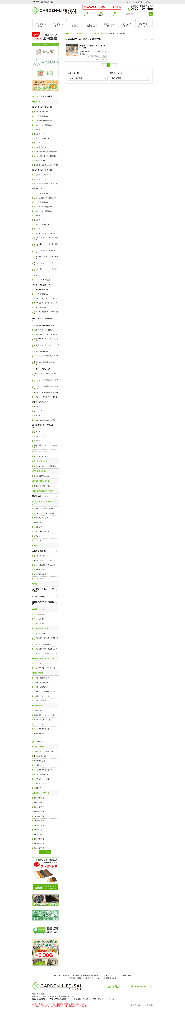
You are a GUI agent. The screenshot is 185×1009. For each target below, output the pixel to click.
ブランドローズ (39, 556)
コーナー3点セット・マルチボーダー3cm (46, 257)
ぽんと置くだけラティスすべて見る (46, 184)
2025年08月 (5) (39, 844)
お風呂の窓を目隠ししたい (43, 720)
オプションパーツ (40, 161)
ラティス (37, 415)
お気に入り (101, 14)
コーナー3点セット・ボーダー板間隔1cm (46, 238)
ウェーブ (37, 143)
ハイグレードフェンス (41, 369)
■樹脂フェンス (38, 102)
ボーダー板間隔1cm (41, 112)
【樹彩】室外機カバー (41, 682)
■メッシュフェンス (40, 461)
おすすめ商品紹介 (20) (41, 774)
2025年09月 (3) (39, 839)
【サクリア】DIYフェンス (43, 633)
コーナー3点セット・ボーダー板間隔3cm (46, 245)
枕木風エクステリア (41, 518)
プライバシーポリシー (94, 978)
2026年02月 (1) (39, 816)
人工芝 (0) (37, 788)
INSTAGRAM (141, 986)
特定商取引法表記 (75, 978)
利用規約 (76, 975)
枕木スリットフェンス (41, 452)
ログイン (130, 2)
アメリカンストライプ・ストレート (46, 298)
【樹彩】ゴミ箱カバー (41, 687)
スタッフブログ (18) (41, 783)
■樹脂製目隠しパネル (40, 481)
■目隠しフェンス (39, 609)
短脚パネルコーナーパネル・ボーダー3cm (46, 346)
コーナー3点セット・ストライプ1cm (45, 270)
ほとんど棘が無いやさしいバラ (44, 565)
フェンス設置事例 (124, 975)
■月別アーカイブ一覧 (40, 793)
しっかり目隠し (39, 614)
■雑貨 (34, 584)
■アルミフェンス (39, 471)
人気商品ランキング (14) (42, 779)
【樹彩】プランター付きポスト (44, 691)
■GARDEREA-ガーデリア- (43, 658)
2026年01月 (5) (39, 821)
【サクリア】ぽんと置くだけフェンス (46, 639)
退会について (111, 978)
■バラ (34, 546)
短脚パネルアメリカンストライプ (45, 334)
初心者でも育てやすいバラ (43, 560)
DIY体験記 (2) (38, 765)
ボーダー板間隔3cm (41, 116)
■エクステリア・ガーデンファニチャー (45, 503)
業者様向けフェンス (40, 496)
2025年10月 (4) (39, 834)
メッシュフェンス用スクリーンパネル (46, 356)
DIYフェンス (75, 25)
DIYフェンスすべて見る (42, 280)
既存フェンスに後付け (109, 25)
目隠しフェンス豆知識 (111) (43, 751)
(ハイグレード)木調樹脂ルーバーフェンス (46, 374)
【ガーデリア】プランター (43, 663)
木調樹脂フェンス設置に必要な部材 (46, 392)
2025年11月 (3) (39, 830)
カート (115, 14)
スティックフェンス (41, 456)
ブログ (37, 741)
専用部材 (37, 441)
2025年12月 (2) (39, 825)
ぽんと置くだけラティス (58, 25)
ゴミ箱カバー (38, 527)
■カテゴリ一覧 (38, 747)
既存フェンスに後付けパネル (43, 319)
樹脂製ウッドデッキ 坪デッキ (44, 513)
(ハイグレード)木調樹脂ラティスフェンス (46, 387)
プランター (38, 536)
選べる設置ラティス (127, 25)
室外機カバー (38, 522)
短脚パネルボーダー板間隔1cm (44, 325)
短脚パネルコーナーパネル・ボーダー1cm (46, 340)
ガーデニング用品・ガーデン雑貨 (43, 590)
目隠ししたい (38, 710)
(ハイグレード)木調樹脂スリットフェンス (46, 381)
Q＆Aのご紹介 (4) (40, 756)
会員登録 (139, 2)
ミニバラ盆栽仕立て (41, 574)
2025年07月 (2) (39, 848)
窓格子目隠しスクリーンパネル (144, 25)
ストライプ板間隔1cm (41, 138)
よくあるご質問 (108, 975)
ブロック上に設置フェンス (92, 25)
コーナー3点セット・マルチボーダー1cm (46, 251)
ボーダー (37, 407)
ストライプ (38, 411)
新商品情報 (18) (39, 761)
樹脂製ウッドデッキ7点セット (44, 509)
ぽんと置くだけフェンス (41, 25)
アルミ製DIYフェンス (41, 476)
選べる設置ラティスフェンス (43, 426)
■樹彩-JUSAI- (37, 673)
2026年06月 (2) (39, 798)
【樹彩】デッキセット (41, 696)
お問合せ (148, 2)
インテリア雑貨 (38, 596)
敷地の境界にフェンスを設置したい (46, 715)
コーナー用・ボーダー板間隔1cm (45, 152)
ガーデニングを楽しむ (41, 729)
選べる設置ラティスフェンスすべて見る (46, 446)
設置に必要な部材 (40, 307)
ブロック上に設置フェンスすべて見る (46, 313)
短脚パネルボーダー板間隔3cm (44, 330)
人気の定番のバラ (39, 551)
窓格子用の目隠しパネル (42, 486)
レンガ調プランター (41, 147)
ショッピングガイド (61, 975)
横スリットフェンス (41, 436)
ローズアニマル (39, 579)
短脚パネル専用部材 (41, 351)
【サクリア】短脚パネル (42, 644)
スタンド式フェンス (40, 402)
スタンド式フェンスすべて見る (44, 420)
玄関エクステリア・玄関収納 (43, 603)
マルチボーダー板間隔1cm (43, 121)
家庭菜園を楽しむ (40, 733)
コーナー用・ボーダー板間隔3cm (45, 156)
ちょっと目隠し (39, 619)
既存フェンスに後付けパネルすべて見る (46, 363)
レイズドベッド (39, 541)
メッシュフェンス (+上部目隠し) (45, 233)
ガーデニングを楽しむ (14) (43, 770)
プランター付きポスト (41, 531)
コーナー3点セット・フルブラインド (46, 264)
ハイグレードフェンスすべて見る (45, 397)
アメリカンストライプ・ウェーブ (45, 303)
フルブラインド (39, 134)
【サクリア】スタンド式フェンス (45, 653)
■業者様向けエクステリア (42, 491)
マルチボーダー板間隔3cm (43, 125)
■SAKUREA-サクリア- (41, 628)
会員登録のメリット (90, 975)
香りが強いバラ (39, 570)
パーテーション (39, 724)
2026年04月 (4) (39, 807)
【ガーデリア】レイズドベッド (44, 668)
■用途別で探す (38, 706)
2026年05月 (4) (39, 802)
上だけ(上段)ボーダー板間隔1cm (45, 198)
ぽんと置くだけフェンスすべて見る (46, 165)
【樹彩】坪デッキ (40, 701)
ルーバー (37, 129)
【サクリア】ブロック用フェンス (45, 649)
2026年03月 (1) (39, 812)
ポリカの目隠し (39, 623)
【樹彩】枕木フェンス (41, 678)
